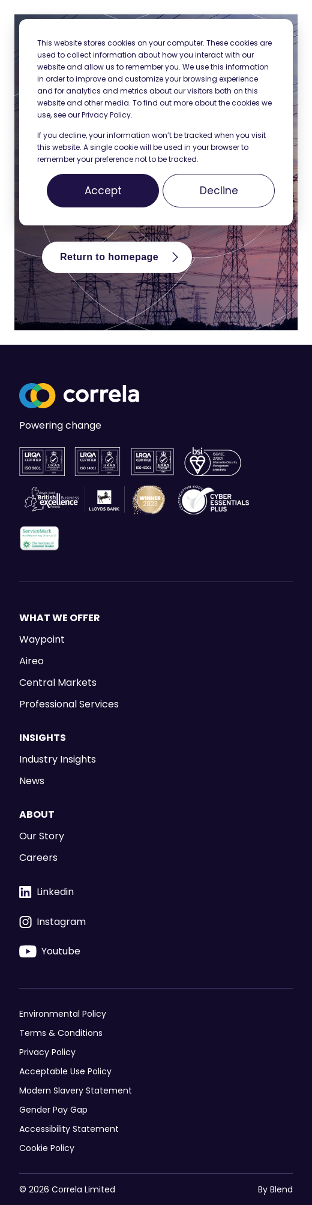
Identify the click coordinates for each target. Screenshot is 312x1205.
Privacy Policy (47, 1052)
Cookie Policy (46, 1148)
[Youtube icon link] (156, 951)
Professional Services (69, 704)
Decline (219, 190)
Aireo (31, 661)
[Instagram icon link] (156, 922)
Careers (38, 857)
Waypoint (42, 639)
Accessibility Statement (69, 1129)
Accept (103, 190)
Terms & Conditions (61, 1033)
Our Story (41, 836)
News (31, 781)
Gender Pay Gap (53, 1110)
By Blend (275, 1190)
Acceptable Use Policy (65, 1071)
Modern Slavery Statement (75, 1090)
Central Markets (58, 682)
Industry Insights (57, 759)
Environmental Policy (62, 1014)
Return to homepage (121, 257)
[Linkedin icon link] (156, 892)
